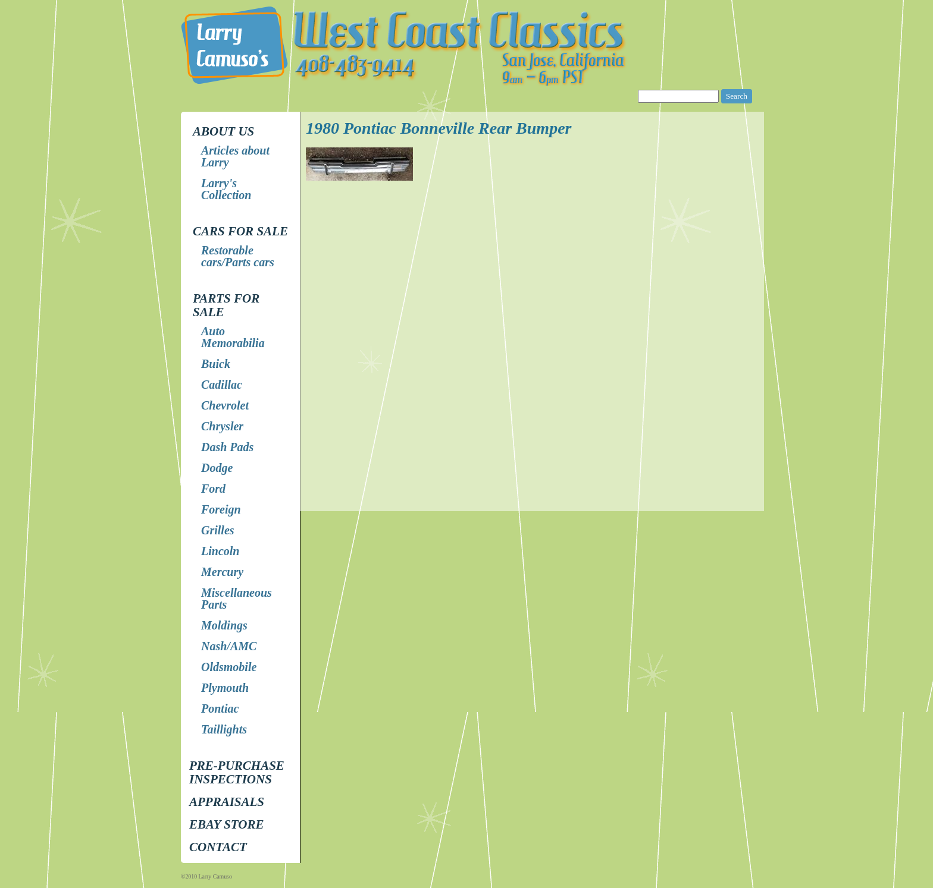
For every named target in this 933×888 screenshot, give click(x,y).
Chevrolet (225, 405)
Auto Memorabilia (233, 337)
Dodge (217, 467)
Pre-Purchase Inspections (236, 772)
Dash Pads (227, 447)
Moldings (224, 625)
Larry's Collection (226, 189)
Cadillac (221, 384)
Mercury (222, 571)
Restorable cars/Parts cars (237, 256)
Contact (218, 847)
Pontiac (220, 708)
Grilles (217, 530)
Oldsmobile (228, 666)
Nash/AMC (228, 646)
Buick (215, 363)
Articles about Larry (235, 156)
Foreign (221, 509)
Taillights (224, 729)
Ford (213, 488)
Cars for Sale (240, 231)
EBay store (226, 824)
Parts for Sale (226, 305)
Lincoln (220, 551)
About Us (223, 131)
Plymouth (225, 687)
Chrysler (222, 426)
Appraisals (226, 802)
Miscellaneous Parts (236, 598)
